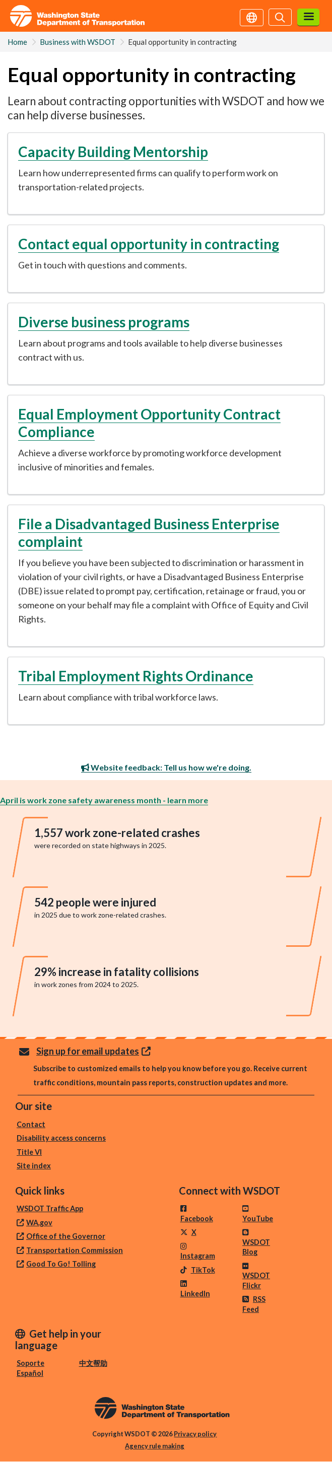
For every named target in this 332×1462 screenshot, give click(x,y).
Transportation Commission (74, 1250)
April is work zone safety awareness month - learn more (104, 800)
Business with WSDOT (77, 41)
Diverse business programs (103, 321)
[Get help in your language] (251, 16)
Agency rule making (154, 1446)
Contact (31, 1124)
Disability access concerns (61, 1138)
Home (17, 41)
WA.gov (39, 1222)
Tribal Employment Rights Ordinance (135, 675)
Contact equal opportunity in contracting (148, 243)
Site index (34, 1165)
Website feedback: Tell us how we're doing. (166, 767)
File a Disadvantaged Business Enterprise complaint (149, 532)
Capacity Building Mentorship (113, 151)
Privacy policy (195, 1434)
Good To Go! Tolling (61, 1264)
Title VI (29, 1152)
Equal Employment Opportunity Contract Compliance (149, 422)
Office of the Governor (65, 1236)
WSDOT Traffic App (50, 1208)
